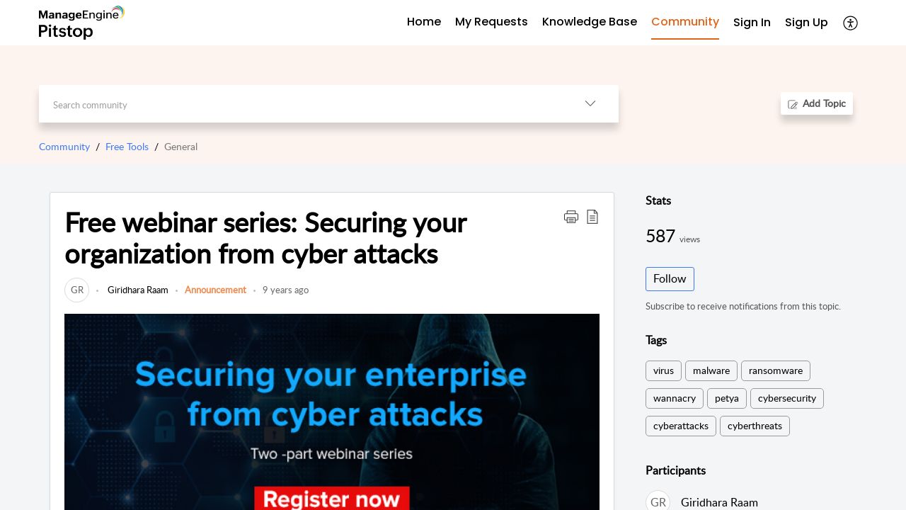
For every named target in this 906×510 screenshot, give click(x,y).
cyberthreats (755, 425)
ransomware (776, 370)
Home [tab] (424, 21)
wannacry (674, 397)
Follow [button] (670, 278)
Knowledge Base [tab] (589, 21)
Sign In (752, 22)
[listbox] (590, 104)
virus (663, 370)
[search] (300, 104)
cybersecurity (787, 397)
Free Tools (127, 146)
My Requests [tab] (491, 21)
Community (64, 146)
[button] (571, 216)
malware (711, 370)
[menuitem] (752, 23)
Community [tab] (685, 21)
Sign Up (806, 22)
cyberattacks (681, 425)
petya (727, 397)
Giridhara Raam (136, 289)
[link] (76, 289)
